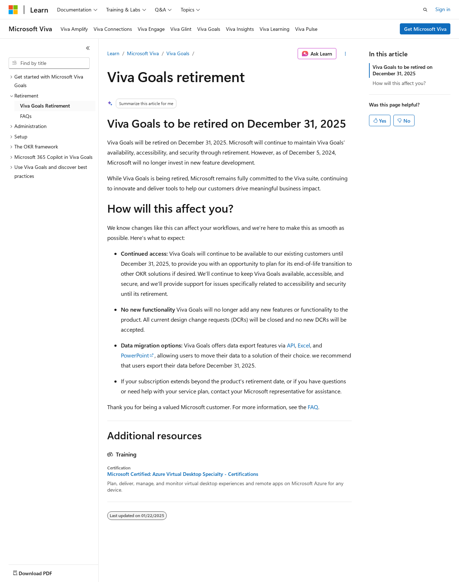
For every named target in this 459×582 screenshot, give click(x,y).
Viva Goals (177, 53)
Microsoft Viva (143, 53)
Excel (304, 345)
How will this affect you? (399, 83)
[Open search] (425, 9)
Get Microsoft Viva (425, 28)
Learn (113, 53)
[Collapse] (87, 48)
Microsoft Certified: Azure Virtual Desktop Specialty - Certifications (182, 474)
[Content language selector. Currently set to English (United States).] (41, 571)
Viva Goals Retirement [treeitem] (45, 105)
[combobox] (49, 63)
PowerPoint (135, 355)
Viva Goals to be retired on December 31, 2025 (402, 70)
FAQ (313, 407)
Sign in (442, 9)
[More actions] (345, 54)
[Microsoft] (13, 9)
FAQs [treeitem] (26, 116)
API (291, 345)
